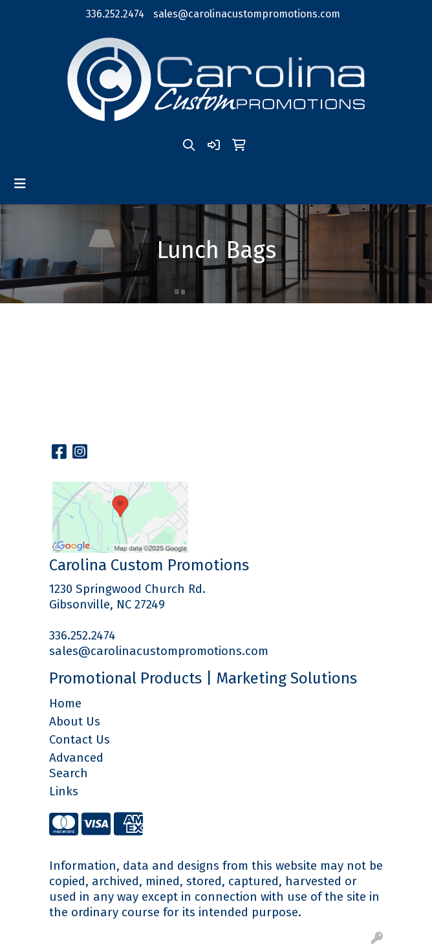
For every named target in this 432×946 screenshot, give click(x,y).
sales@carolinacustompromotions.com (246, 14)
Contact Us (79, 740)
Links (63, 791)
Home (65, 703)
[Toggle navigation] (20, 184)
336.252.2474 (115, 14)
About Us (74, 722)
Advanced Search (76, 765)
